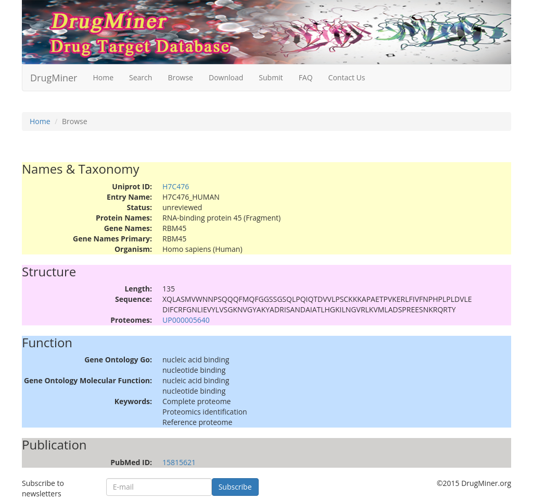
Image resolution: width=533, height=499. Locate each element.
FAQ (306, 77)
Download (226, 77)
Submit (271, 77)
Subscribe (235, 487)
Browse (180, 77)
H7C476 (175, 186)
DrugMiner (53, 77)
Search (140, 77)
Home (103, 77)
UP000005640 (186, 320)
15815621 (179, 462)
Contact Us (346, 77)
